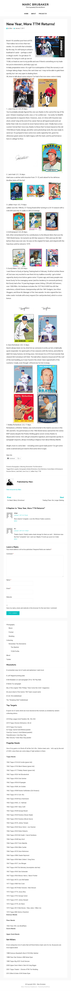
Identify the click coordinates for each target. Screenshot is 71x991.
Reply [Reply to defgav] (15, 521)
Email (8, 588)
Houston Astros (10, 471)
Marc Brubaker (35, 4)
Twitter (8, 659)
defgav (16, 513)
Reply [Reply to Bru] (15, 539)
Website (9, 597)
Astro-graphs (15, 469)
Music (11, 628)
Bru (15, 528)
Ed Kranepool (59, 469)
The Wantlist (15, 647)
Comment (10, 554)
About (33, 13)
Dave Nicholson (42, 469)
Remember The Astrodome (34, 466)
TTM (39, 471)
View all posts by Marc (13, 489)
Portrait (11, 632)
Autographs (15, 466)
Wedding (11, 636)
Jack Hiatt (19, 471)
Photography (10, 625)
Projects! (43, 13)
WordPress (47, 986)
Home (26, 13)
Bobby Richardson (32, 469)
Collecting (22, 466)
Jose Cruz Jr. (26, 471)
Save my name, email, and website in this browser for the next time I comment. (31, 608)
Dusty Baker (50, 469)
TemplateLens (33, 986)
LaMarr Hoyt (34, 471)
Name (8, 580)
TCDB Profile (15, 651)
